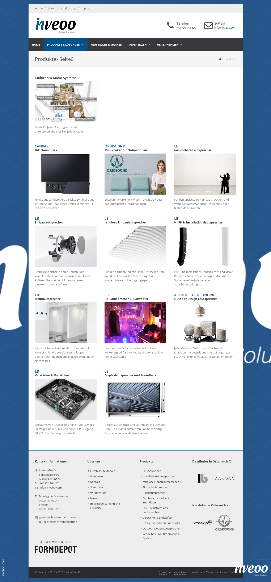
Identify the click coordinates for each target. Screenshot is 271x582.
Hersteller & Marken (102, 471)
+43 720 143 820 (49, 483)
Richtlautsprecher (154, 493)
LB (205, 148)
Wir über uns (98, 493)
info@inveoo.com (51, 487)
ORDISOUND (135, 148)
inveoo (163, 572)
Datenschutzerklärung (62, 8)
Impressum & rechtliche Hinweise (105, 506)
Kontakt (95, 482)
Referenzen (97, 476)
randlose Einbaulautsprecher (161, 482)
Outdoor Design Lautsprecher (161, 528)
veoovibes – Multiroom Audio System (161, 536)
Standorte (96, 487)
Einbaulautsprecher (155, 487)
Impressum (88, 8)
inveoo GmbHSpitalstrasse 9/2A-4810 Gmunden (50, 474)
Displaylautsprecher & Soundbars (156, 500)
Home (39, 8)
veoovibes (180, 572)
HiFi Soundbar (152, 471)
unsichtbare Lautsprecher (159, 476)
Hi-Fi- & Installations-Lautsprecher (156, 510)
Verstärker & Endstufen (157, 517)
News (93, 498)
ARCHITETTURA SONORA (205, 297)
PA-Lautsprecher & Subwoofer (161, 523)
